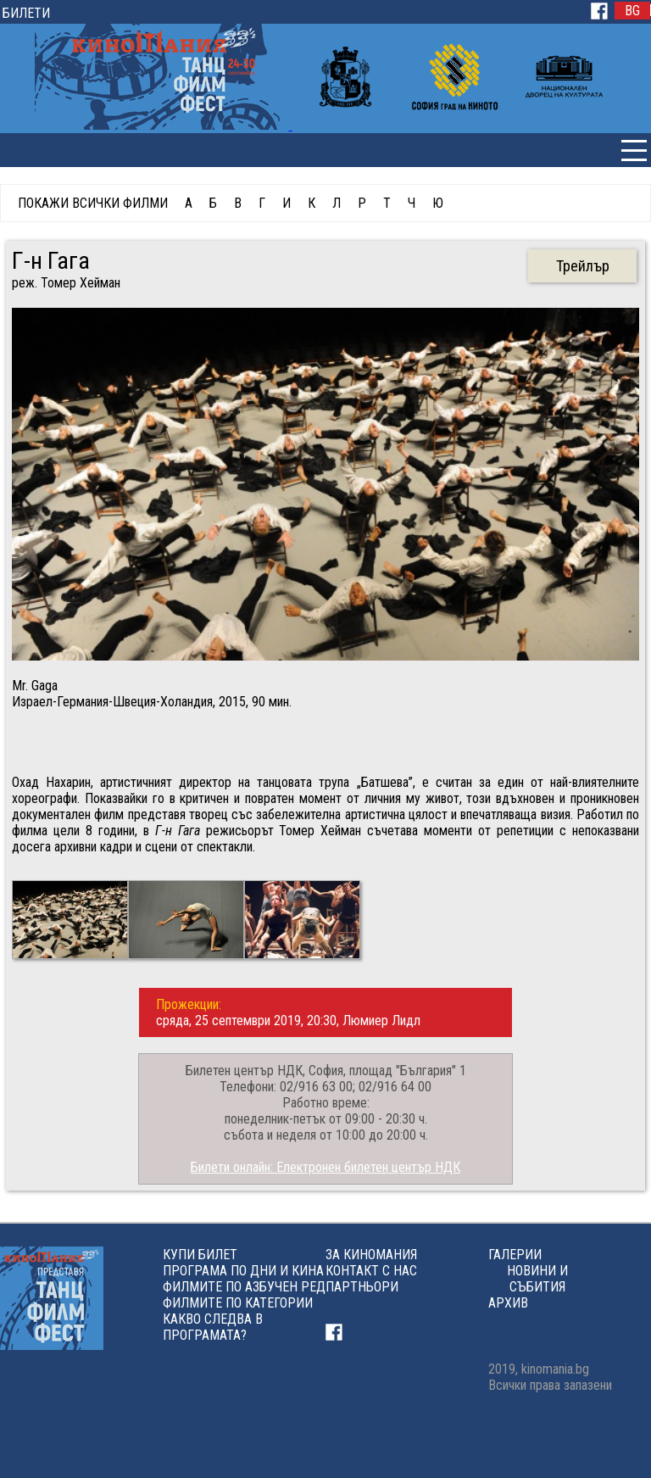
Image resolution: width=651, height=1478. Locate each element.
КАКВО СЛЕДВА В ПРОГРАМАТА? (213, 1327)
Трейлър (582, 266)
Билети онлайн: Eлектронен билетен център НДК (325, 1167)
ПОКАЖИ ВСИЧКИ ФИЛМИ (93, 203)
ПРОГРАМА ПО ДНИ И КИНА (243, 1271)
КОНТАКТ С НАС (371, 1271)
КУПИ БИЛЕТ (200, 1255)
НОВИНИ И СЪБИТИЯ (537, 1279)
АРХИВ (508, 1303)
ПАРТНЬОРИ (362, 1287)
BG (632, 11)
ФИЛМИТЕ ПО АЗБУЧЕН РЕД (244, 1287)
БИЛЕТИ (26, 13)
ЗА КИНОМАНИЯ (371, 1255)
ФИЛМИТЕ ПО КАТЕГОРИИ (238, 1303)
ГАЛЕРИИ (515, 1255)
